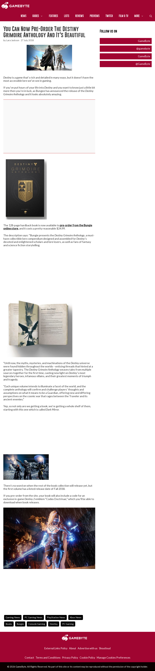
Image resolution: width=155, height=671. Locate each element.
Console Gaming (36, 624)
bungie (20, 624)
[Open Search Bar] (151, 16)
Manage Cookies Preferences (113, 657)
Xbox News (75, 617)
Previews (94, 15)
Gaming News (13, 617)
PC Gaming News (33, 617)
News (23, 15)
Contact (29, 657)
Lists (66, 15)
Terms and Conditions (48, 657)
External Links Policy (56, 648)
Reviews (79, 15)
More (140, 16)
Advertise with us (87, 648)
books (9, 624)
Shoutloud (105, 648)
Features (53, 15)
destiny (54, 624)
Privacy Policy (70, 657)
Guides (39, 16)
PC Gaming (68, 624)
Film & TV (123, 15)
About (72, 648)
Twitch (109, 15)
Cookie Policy (87, 657)
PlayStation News (56, 617)
